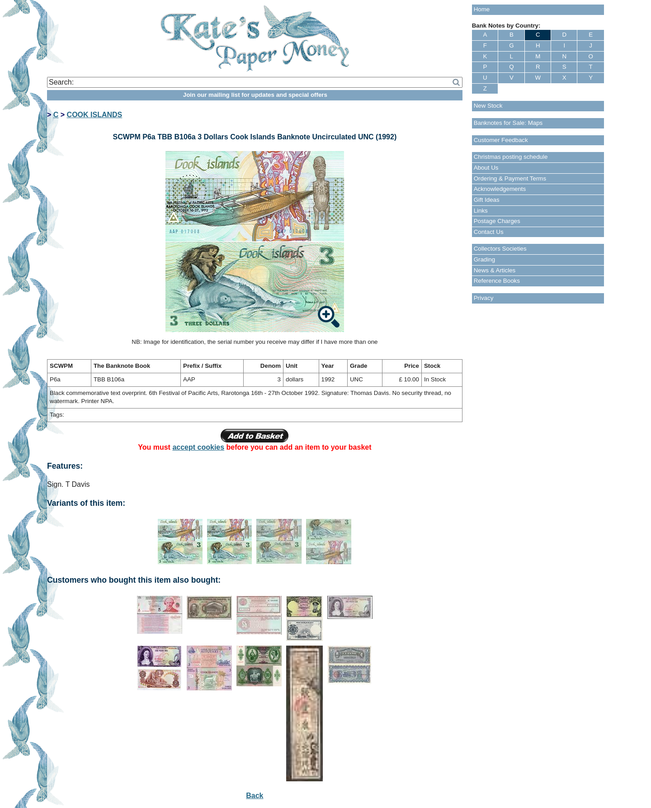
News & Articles (495, 270)
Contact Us (489, 231)
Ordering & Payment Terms (510, 178)
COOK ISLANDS (95, 115)
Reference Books (497, 280)
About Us (486, 167)
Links (481, 210)
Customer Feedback (501, 140)
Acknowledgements (500, 188)
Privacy (484, 298)
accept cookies (198, 447)
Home (482, 9)
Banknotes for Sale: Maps (508, 122)
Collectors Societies (500, 248)
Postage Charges (497, 221)
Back (254, 795)
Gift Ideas (487, 199)
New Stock (488, 105)
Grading (484, 259)
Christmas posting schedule (511, 156)
